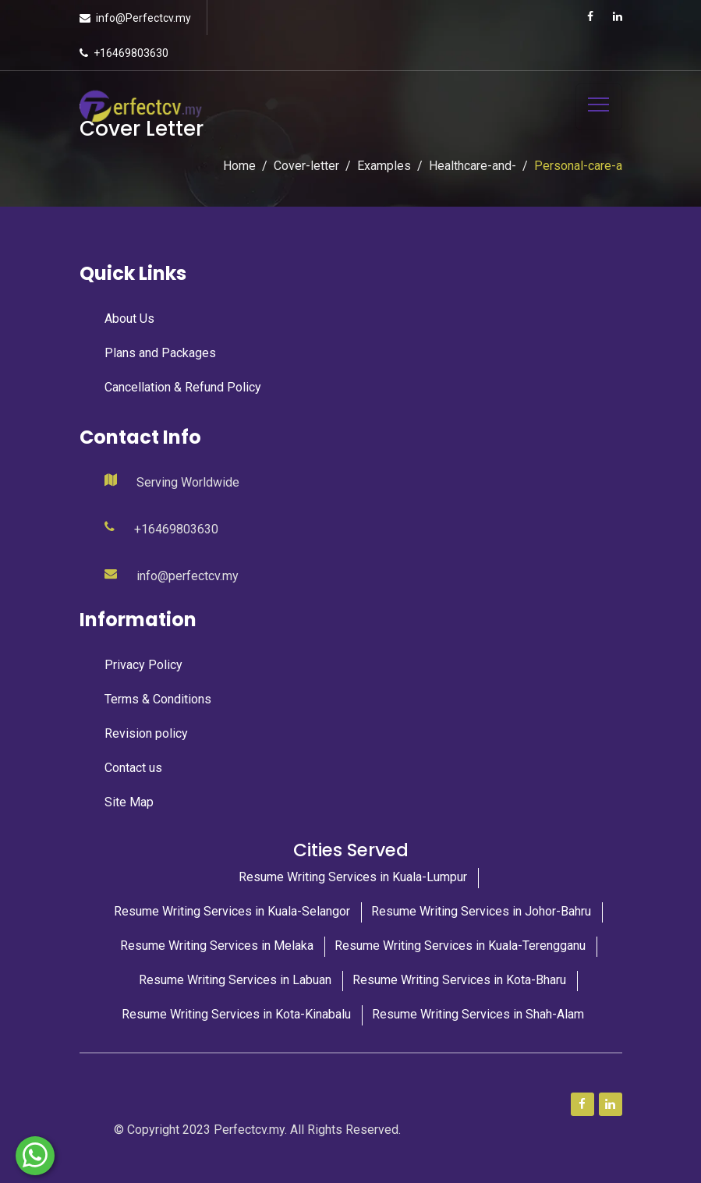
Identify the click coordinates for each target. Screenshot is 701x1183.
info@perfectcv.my (187, 575)
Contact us (133, 767)
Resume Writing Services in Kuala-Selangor (232, 911)
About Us (129, 318)
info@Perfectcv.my (143, 18)
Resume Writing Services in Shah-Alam (478, 1014)
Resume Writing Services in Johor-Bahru (481, 911)
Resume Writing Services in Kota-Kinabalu (236, 1014)
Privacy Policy (143, 664)
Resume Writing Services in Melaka (216, 945)
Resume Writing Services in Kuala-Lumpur (353, 877)
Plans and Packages (160, 352)
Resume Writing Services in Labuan (235, 979)
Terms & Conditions (157, 699)
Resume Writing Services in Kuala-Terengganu (460, 945)
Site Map (129, 802)
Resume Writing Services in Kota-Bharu (459, 979)
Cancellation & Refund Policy (182, 387)
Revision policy (146, 733)
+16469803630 (131, 53)
